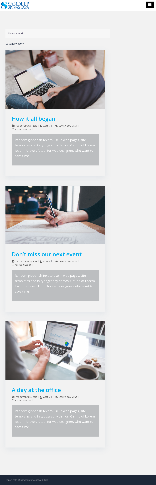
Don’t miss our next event (47, 254)
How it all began (33, 118)
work (28, 129)
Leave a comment (68, 125)
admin (46, 125)
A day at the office (36, 390)
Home (11, 33)
